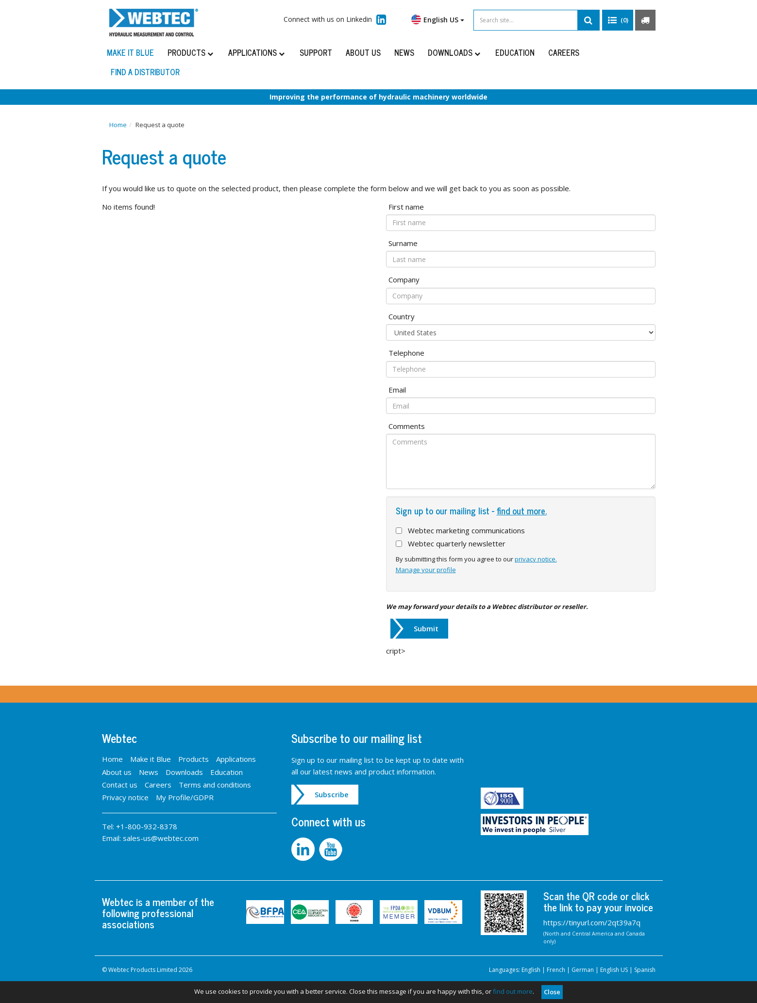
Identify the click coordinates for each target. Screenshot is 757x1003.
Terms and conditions (215, 784)
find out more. (522, 510)
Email (397, 390)
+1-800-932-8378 (146, 826)
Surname (403, 243)
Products (191, 52)
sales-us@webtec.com (161, 838)
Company (404, 279)
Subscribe (332, 794)
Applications (257, 52)
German (583, 970)
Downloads (455, 52)
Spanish (645, 970)
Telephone (406, 353)
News (404, 52)
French (556, 970)
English (530, 970)
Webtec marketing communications (466, 530)
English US (437, 19)
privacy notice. (536, 559)
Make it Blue (130, 52)
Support (316, 52)
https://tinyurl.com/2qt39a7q (591, 922)
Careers (563, 52)
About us (363, 52)
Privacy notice (125, 797)
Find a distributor (145, 72)
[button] (617, 20)
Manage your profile (426, 569)
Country (401, 316)
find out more (513, 991)
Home (118, 124)
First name (406, 207)
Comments (406, 426)
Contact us (119, 784)
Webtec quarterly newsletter (456, 543)
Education (515, 52)
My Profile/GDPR (185, 797)
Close (552, 991)
